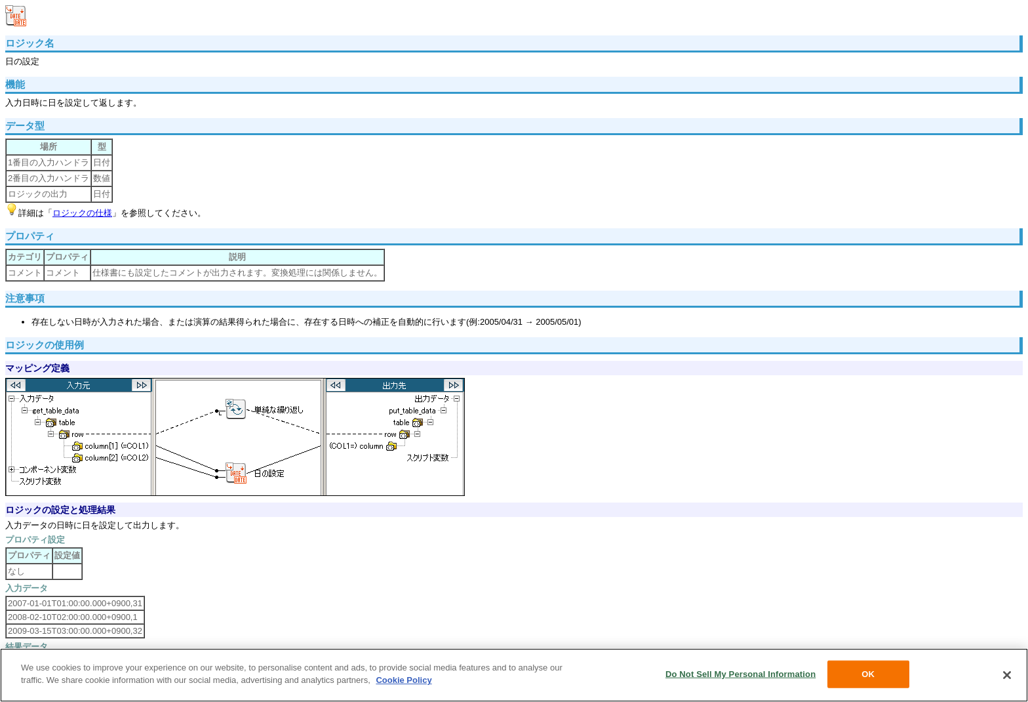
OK (868, 674)
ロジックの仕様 (82, 213)
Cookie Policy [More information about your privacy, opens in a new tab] (403, 680)
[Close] (1007, 675)
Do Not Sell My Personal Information (740, 674)
